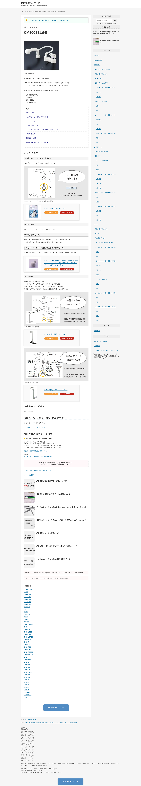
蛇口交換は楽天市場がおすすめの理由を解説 (38, 456)
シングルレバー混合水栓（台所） (105, 115)
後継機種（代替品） (32, 138)
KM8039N (27, 682)
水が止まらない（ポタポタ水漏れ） (38, 117)
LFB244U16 (27, 692)
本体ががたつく (31, 134)
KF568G (26, 622)
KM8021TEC (28, 672)
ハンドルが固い (31, 121)
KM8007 (26, 642)
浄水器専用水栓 (100, 238)
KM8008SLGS (28, 654)
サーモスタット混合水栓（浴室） (105, 133)
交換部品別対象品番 (101, 74)
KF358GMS (27, 614)
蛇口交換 (97, 65)
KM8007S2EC (28, 652)
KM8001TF (27, 634)
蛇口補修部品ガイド (30, 3)
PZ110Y (31, 475)
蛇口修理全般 (98, 60)
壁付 (97, 110)
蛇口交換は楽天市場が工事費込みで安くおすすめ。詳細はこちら (48, 20)
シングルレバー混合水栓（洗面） (105, 87)
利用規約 (97, 346)
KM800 (26, 627)
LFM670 (26, 697)
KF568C (26, 619)
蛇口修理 (97, 331)
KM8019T (27, 667)
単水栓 (97, 233)
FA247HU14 (28, 589)
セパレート (99, 183)
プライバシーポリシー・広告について (106, 350)
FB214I (26, 592)
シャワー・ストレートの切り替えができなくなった (42, 129)
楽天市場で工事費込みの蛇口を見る (35, 451)
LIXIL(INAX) (98, 147)
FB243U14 (27, 597)
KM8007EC (27, 647)
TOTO (96, 224)
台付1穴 (98, 97)
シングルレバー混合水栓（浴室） (105, 247)
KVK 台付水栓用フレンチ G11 (55, 390)
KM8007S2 (27, 649)
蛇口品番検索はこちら (56, 707)
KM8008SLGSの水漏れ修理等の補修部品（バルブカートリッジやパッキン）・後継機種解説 (51, 722)
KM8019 (26, 662)
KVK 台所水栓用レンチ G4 (54, 334)
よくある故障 (30, 112)
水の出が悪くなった (33, 125)
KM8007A (27, 644)
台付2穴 (98, 92)
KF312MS (27, 607)
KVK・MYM (98, 78)
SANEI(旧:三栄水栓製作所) (102, 69)
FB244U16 (27, 599)
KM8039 (26, 680)
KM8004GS (27, 639)
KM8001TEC (28, 632)
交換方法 (98, 156)
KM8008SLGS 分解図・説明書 (35, 427)
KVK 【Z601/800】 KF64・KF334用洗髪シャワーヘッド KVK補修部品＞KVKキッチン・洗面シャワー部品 (61, 263)
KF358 (26, 612)
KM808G (26, 690)
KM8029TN (27, 677)
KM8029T (27, 674)
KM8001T (27, 629)
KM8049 (26, 685)
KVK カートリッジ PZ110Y (54, 208)
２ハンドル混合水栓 (101, 101)
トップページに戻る (70, 782)
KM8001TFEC (28, 637)
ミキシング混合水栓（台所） (104, 242)
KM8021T (27, 669)
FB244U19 (27, 602)
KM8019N (27, 664)
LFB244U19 (27, 695)
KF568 (26, 617)
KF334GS (27, 609)
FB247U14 (27, 604)
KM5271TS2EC (29, 624)
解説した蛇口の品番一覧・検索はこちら (39, 470)
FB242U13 (27, 594)
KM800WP (27, 659)
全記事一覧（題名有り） (102, 341)
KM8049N (27, 687)
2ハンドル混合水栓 (101, 279)
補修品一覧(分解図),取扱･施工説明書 (37, 142)
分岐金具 (97, 55)
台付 (97, 106)
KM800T (26, 657)
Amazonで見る (51, 212)
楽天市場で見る (67, 212)
